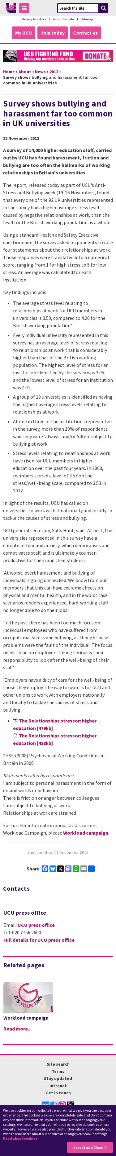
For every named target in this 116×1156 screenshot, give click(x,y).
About (25, 71)
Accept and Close (88, 1147)
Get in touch (58, 1093)
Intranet (58, 1085)
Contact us (85, 33)
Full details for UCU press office (39, 940)
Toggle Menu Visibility (25, 9)
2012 (53, 71)
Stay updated (58, 1078)
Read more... (17, 1029)
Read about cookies (20, 1138)
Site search (58, 1064)
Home (9, 71)
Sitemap (87, 19)
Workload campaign (85, 833)
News (40, 71)
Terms (58, 1071)
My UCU (23, 33)
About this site (63, 19)
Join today (53, 33)
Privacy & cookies (34, 19)
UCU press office (36, 925)
